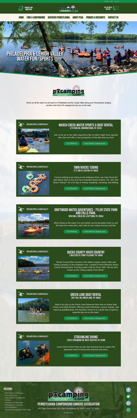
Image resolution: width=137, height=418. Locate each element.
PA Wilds (7, 400)
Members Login (109, 1)
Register (117, 1)
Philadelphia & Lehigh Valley (14, 402)
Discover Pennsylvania (59, 17)
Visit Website (72, 143)
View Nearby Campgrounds (94, 143)
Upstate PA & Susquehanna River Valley (18, 409)
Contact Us (113, 17)
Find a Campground (36, 17)
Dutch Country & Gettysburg (14, 393)
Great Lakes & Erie (11, 395)
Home (21, 17)
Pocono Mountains (11, 407)
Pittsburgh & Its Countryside (14, 405)
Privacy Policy (68, 413)
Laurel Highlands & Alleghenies (15, 398)
